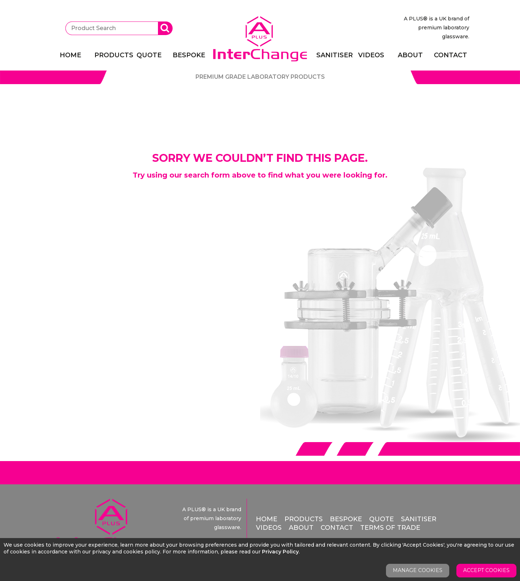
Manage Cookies (417, 570)
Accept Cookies (486, 570)
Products (110, 55)
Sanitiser (332, 55)
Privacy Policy (280, 551)
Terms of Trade (390, 528)
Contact (450, 55)
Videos (371, 55)
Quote (149, 55)
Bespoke (189, 55)
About (410, 55)
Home (70, 55)
